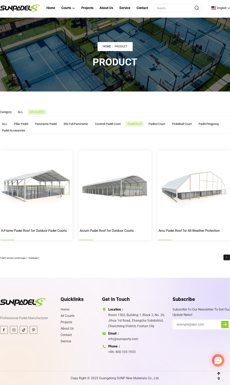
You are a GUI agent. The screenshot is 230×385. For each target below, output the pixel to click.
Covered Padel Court (108, 124)
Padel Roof (135, 124)
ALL (20, 112)
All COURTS (37, 112)
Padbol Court (156, 124)
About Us (106, 8)
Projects (87, 8)
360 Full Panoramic (75, 124)
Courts (66, 8)
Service (124, 8)
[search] (196, 8)
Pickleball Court (182, 124)
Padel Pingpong (209, 124)
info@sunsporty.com (123, 339)
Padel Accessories (13, 130)
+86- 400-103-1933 (122, 352)
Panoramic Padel (46, 124)
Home (50, 8)
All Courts (68, 316)
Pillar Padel (21, 124)
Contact (142, 8)
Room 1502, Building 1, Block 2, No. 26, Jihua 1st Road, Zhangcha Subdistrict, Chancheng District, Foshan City (136, 320)
